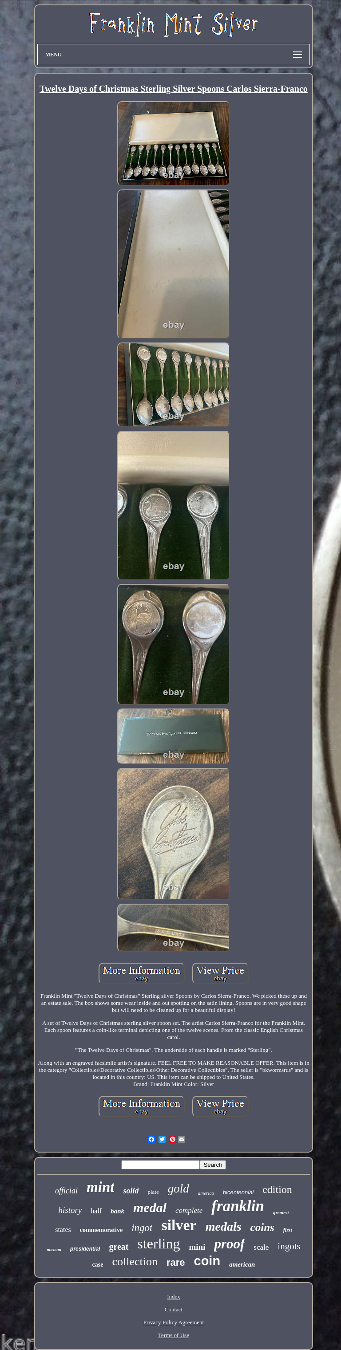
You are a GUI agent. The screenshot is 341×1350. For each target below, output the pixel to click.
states (63, 1229)
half (96, 1211)
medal (150, 1207)
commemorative (101, 1230)
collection (135, 1261)
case (97, 1264)
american (242, 1264)
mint (100, 1187)
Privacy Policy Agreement (173, 1322)
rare (176, 1262)
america (206, 1193)
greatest (281, 1212)
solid (131, 1190)
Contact (173, 1309)
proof (229, 1244)
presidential (85, 1249)
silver (178, 1225)
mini (197, 1247)
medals (224, 1226)
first (287, 1230)
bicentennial (238, 1192)
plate (153, 1192)
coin (207, 1261)
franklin (237, 1206)
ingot (141, 1227)
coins (262, 1227)
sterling (159, 1244)
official (66, 1190)
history (70, 1210)
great (118, 1247)
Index (173, 1296)
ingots (289, 1246)
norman (54, 1249)
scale (261, 1247)
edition (277, 1189)
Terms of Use (173, 1335)
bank (117, 1211)
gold (178, 1188)
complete (188, 1210)
